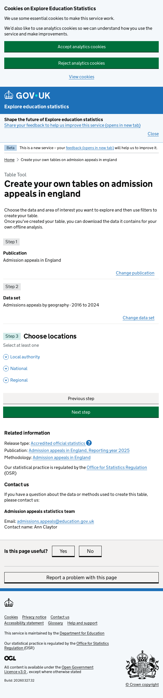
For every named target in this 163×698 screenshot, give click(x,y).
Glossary (55, 622)
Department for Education (82, 633)
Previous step (81, 398)
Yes (67, 551)
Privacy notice (34, 616)
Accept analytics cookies (82, 46)
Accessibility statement (24, 622)
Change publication (135, 273)
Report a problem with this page (81, 577)
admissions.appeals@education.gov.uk (55, 521)
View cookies (81, 76)
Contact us (60, 616)
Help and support (82, 622)
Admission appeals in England (62, 457)
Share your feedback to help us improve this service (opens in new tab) (72, 125)
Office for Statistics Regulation (117, 467)
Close (153, 133)
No (94, 551)
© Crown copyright (142, 684)
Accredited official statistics (61, 443)
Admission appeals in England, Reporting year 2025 (79, 450)
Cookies (11, 616)
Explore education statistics (36, 106)
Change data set (138, 317)
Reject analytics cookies (81, 63)
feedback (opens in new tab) (90, 147)
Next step (81, 412)
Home (9, 159)
